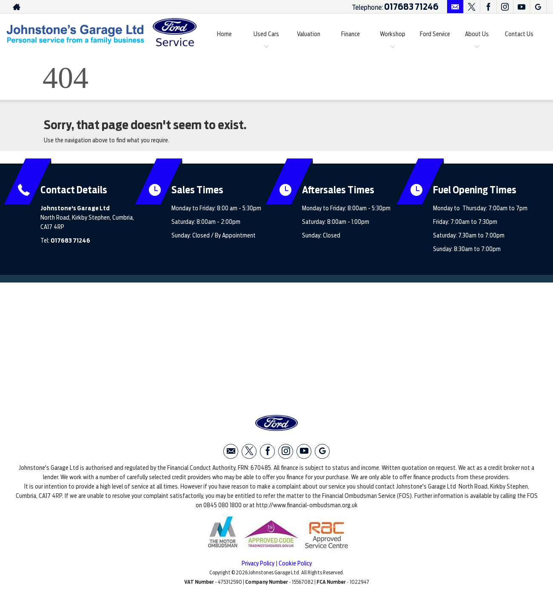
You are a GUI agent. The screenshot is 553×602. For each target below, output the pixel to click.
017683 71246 (411, 7)
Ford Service (435, 34)
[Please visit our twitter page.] (471, 7)
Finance (350, 34)
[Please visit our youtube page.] (521, 7)
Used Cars (266, 34)
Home (224, 34)
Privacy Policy (258, 563)
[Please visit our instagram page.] (504, 7)
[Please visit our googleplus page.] (538, 7)
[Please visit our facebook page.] (488, 7)
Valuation (308, 34)
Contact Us (519, 34)
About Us (477, 34)
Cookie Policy (295, 563)
